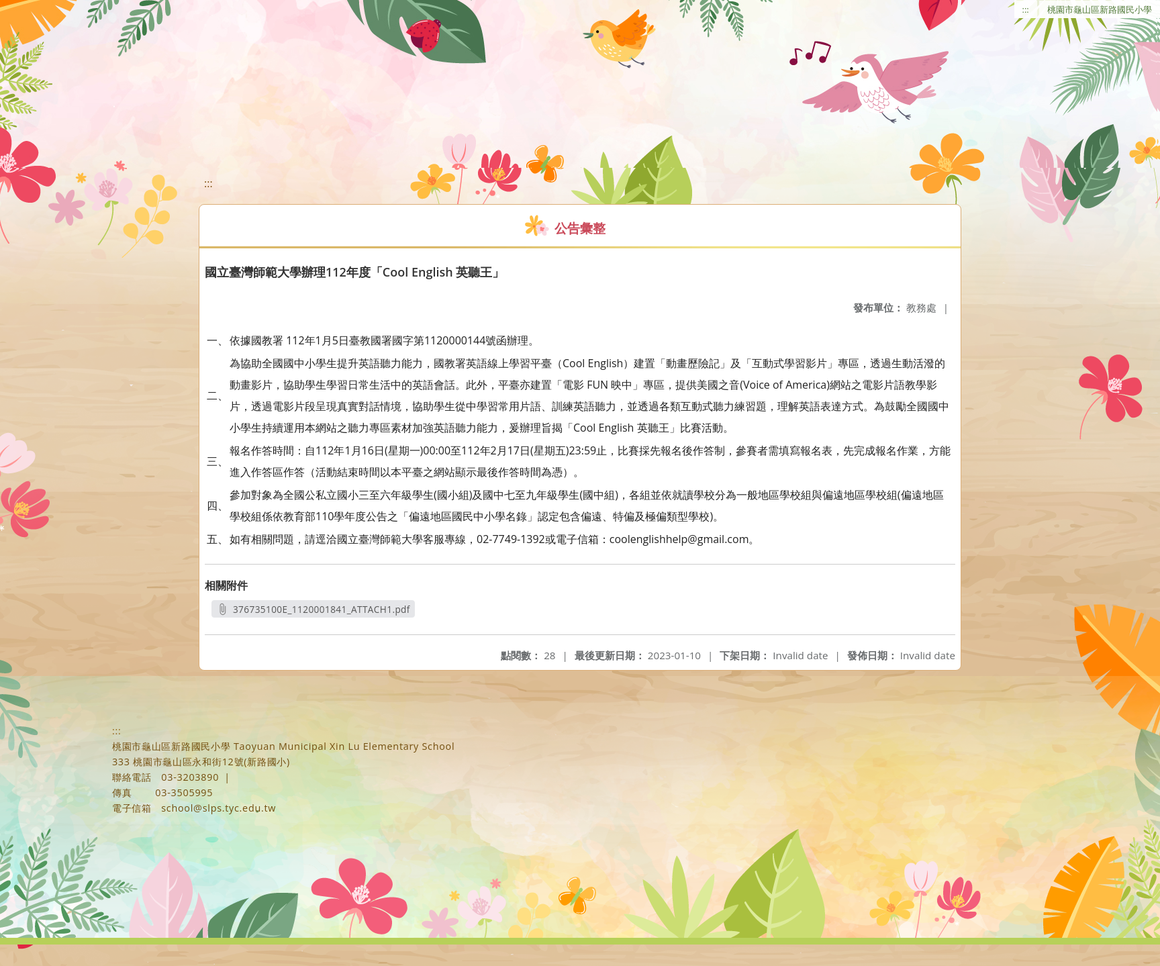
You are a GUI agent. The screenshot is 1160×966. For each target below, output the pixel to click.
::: (1025, 9)
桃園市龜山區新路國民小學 (1099, 9)
